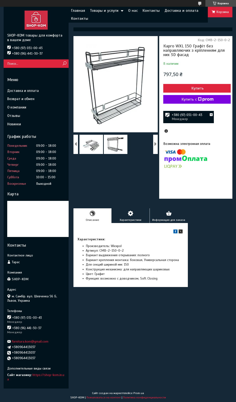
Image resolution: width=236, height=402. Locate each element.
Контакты (151, 10)
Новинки (14, 124)
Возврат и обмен (20, 99)
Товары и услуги (104, 10)
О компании (16, 107)
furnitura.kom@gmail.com (30, 341)
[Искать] (64, 63)
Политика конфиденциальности (144, 397)
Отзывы (13, 116)
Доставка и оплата (181, 10)
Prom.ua (138, 393)
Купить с (198, 99)
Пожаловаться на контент (103, 397)
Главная (78, 10)
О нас (133, 10)
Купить (197, 88)
